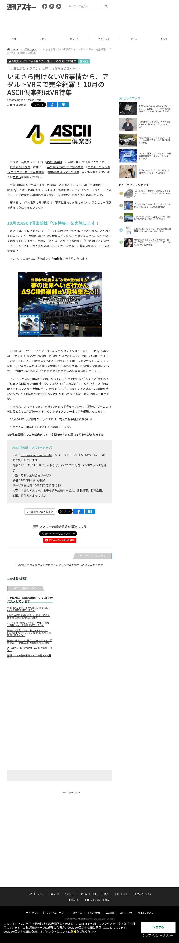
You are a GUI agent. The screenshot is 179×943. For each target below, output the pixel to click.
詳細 (73, 931)
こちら (17, 177)
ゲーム (134, 39)
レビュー (44, 39)
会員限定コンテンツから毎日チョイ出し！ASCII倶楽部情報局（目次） (28, 609)
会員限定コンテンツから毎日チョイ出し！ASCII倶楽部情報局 (42, 61)
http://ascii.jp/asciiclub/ (36, 455)
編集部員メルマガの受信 (63, 172)
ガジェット (104, 39)
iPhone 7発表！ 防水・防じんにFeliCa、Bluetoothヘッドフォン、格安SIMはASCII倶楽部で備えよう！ (29, 633)
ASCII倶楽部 (54, 162)
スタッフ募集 (126, 909)
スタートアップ (111, 890)
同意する (158, 927)
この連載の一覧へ (25, 588)
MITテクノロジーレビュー (97, 896)
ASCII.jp (73, 896)
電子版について (145, 909)
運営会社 (77, 909)
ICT (125, 890)
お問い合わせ (93, 909)
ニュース (74, 39)
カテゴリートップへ (92, 556)
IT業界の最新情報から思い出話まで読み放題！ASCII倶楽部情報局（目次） (28, 616)
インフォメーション (142, 890)
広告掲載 (110, 909)
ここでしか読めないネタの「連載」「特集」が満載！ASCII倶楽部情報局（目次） (29, 624)
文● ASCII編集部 (16, 104)
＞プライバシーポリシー (158, 935)
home (12, 49)
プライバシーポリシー (56, 909)
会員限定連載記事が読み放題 (65, 167)
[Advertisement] (89, 22)
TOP (15, 39)
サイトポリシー (33, 909)
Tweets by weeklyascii (71, 792)
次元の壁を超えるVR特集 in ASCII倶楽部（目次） (29, 649)
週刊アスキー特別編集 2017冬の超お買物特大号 (29, 656)
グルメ (95, 890)
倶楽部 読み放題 (20, 167)
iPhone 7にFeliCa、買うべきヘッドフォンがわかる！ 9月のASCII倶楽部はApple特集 (29, 641)
